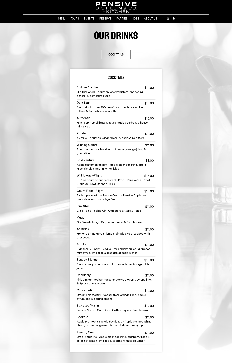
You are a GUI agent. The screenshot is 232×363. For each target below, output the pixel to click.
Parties (121, 18)
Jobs (135, 18)
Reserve (105, 18)
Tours (74, 18)
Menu (62, 18)
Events (89, 18)
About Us (150, 18)
